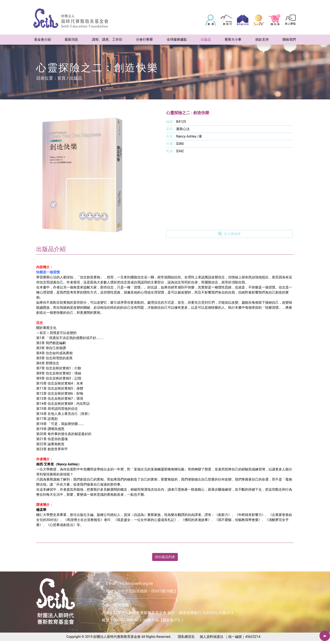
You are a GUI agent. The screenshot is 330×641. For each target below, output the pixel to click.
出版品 (75, 78)
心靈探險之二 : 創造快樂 (187, 112)
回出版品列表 (165, 557)
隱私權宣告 (186, 637)
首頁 (61, 78)
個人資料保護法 (211, 637)
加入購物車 (229, 234)
